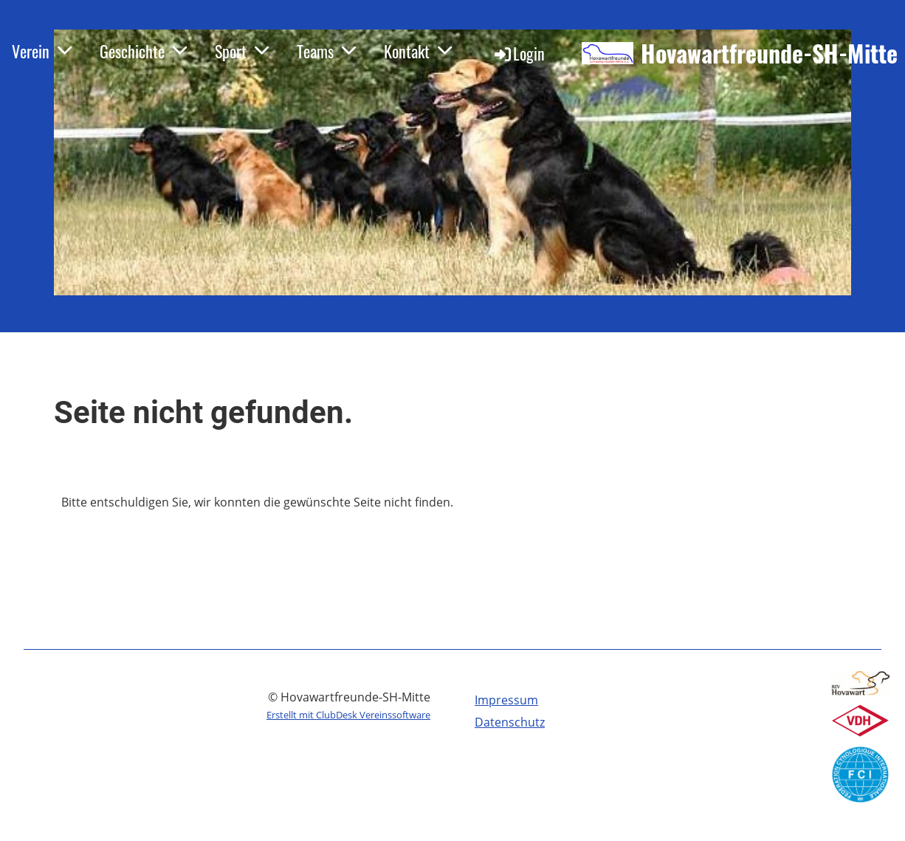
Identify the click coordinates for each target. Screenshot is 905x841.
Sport (242, 51)
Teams (327, 51)
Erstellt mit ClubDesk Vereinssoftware (348, 714)
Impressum (506, 700)
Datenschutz (510, 722)
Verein (42, 51)
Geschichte (144, 51)
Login (518, 53)
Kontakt (418, 51)
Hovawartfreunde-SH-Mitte (769, 53)
